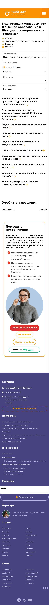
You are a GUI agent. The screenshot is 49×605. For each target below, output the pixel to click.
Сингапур (30, 542)
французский (31, 576)
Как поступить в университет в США (23, 150)
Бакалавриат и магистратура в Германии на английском (24, 157)
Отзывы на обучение (25, 408)
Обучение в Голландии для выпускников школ (24, 126)
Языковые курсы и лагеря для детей (17, 422)
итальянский (7, 583)
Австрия (5, 532)
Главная (8, 38)
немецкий (30, 570)
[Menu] (44, 13)
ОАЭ (27, 538)
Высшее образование (13, 475)
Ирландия (6, 545)
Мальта (29, 532)
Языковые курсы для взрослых (15, 425)
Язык (19, 67)
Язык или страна (10, 62)
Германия (6, 542)
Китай (28, 528)
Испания (5, 549)
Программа (8, 77)
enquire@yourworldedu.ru (19, 388)
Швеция (8, 44)
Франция (29, 549)
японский (30, 583)
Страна (9, 67)
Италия (5, 552)
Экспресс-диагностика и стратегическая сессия (24, 461)
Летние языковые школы (14, 468)
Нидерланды (31, 535)
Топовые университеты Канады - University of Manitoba (20, 183)
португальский (32, 573)
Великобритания (9, 538)
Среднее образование (13, 471)
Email (3, 488)
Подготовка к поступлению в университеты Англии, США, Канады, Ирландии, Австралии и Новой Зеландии (22, 114)
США (28, 545)
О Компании (24, 334)
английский (7, 570)
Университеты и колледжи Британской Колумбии (24, 174)
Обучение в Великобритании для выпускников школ (20, 143)
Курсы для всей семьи (11, 442)
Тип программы (10, 54)
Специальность (9, 86)
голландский (7, 576)
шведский (30, 580)
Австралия (6, 528)
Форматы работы (24, 342)
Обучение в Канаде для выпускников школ (22, 135)
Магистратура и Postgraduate (14, 438)
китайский (6, 586)
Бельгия (5, 535)
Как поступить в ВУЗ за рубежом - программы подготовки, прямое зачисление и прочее (20, 101)
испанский (6, 580)
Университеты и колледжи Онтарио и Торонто (23, 166)
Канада (5, 555)
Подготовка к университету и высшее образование (24, 435)
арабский (6, 573)
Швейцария (31, 552)
